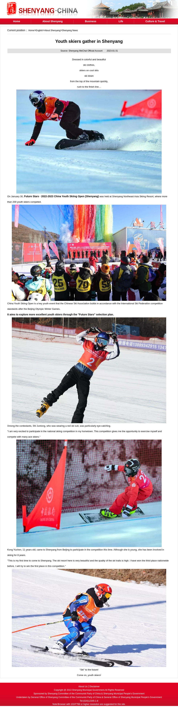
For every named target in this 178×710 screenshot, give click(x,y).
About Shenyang (53, 21)
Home (16, 21)
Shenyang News (70, 30)
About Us (82, 686)
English (39, 30)
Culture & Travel (155, 21)
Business (90, 21)
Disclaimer (94, 686)
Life (121, 21)
